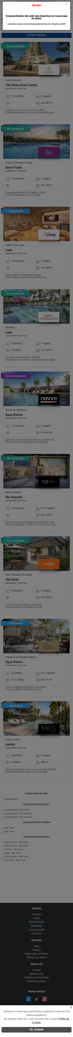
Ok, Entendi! (36, 1029)
